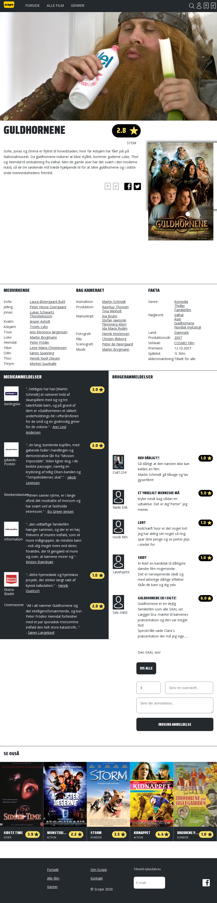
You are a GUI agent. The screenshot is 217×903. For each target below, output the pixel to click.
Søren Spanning (42, 353)
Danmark (181, 332)
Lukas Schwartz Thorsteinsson (42, 314)
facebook (128, 186)
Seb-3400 (120, 605)
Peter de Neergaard (117, 344)
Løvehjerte (121, 564)
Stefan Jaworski (114, 320)
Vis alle (146, 668)
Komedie (181, 301)
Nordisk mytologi (187, 327)
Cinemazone (14, 604)
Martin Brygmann (43, 337)
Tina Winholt (112, 311)
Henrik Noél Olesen (45, 358)
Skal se (206, 5)
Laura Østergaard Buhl (47, 301)
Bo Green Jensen (60, 511)
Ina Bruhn (109, 316)
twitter (137, 186)
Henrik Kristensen (115, 333)
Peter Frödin (39, 342)
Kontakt (97, 878)
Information (13, 531)
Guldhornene (184, 323)
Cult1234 (119, 465)
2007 (178, 337)
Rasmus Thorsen (115, 307)
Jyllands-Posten (11, 454)
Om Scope (99, 869)
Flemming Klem (114, 324)
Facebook (206, 882)
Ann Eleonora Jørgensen (48, 332)
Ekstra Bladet (11, 584)
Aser (177, 319)
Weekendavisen (16, 494)
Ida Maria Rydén (114, 328)
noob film (120, 529)
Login (199, 5)
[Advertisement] (42, 195)
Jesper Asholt (40, 321)
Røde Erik (120, 500)
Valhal (178, 315)
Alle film (55, 5)
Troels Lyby (39, 326)
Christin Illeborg (114, 338)
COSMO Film (184, 343)
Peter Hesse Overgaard (48, 307)
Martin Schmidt (114, 301)
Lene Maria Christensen (48, 347)
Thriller (179, 305)
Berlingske (12, 396)
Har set (213, 5)
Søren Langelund (41, 632)
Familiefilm (182, 310)
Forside (32, 5)
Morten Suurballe (43, 363)
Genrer (77, 5)
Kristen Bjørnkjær (39, 562)
